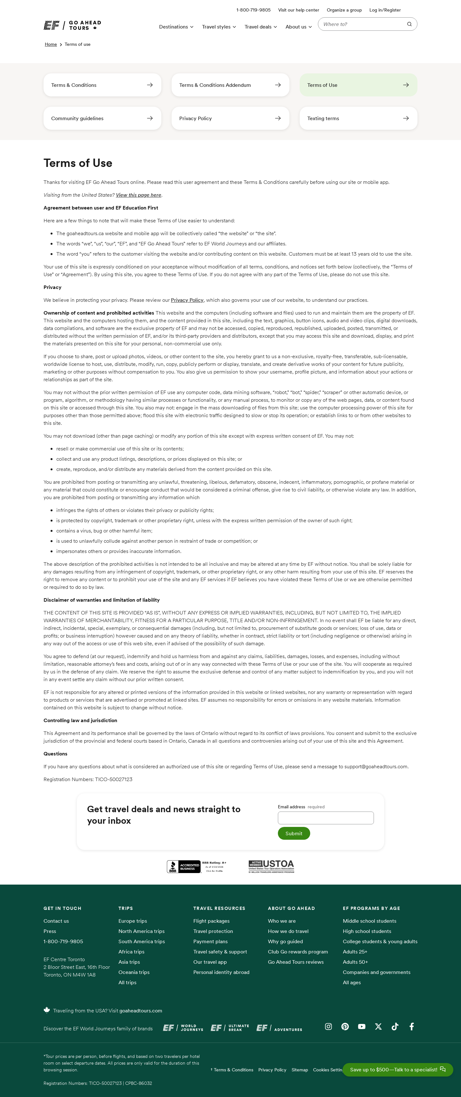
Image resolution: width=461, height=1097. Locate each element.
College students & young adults (380, 941)
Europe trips (132, 920)
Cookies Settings (330, 1070)
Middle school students (369, 920)
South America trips (141, 941)
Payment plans (210, 941)
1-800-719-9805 (63, 941)
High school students (367, 931)
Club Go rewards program (298, 951)
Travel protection (213, 931)
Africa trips (131, 951)
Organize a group (344, 10)
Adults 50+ (355, 961)
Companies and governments (376, 972)
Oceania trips (134, 972)
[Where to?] (359, 24)
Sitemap (300, 1070)
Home (51, 44)
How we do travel (288, 931)
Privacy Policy (187, 299)
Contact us (56, 920)
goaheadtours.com (140, 1010)
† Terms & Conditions (232, 1070)
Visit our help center (298, 10)
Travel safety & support (220, 951)
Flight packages (211, 920)
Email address (301, 807)
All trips (127, 982)
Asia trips (129, 961)
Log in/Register (385, 10)
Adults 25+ (355, 951)
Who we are (282, 920)
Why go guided (285, 941)
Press (50, 931)
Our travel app (210, 961)
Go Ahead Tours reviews (296, 961)
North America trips (141, 931)
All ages (352, 982)
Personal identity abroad (221, 972)
